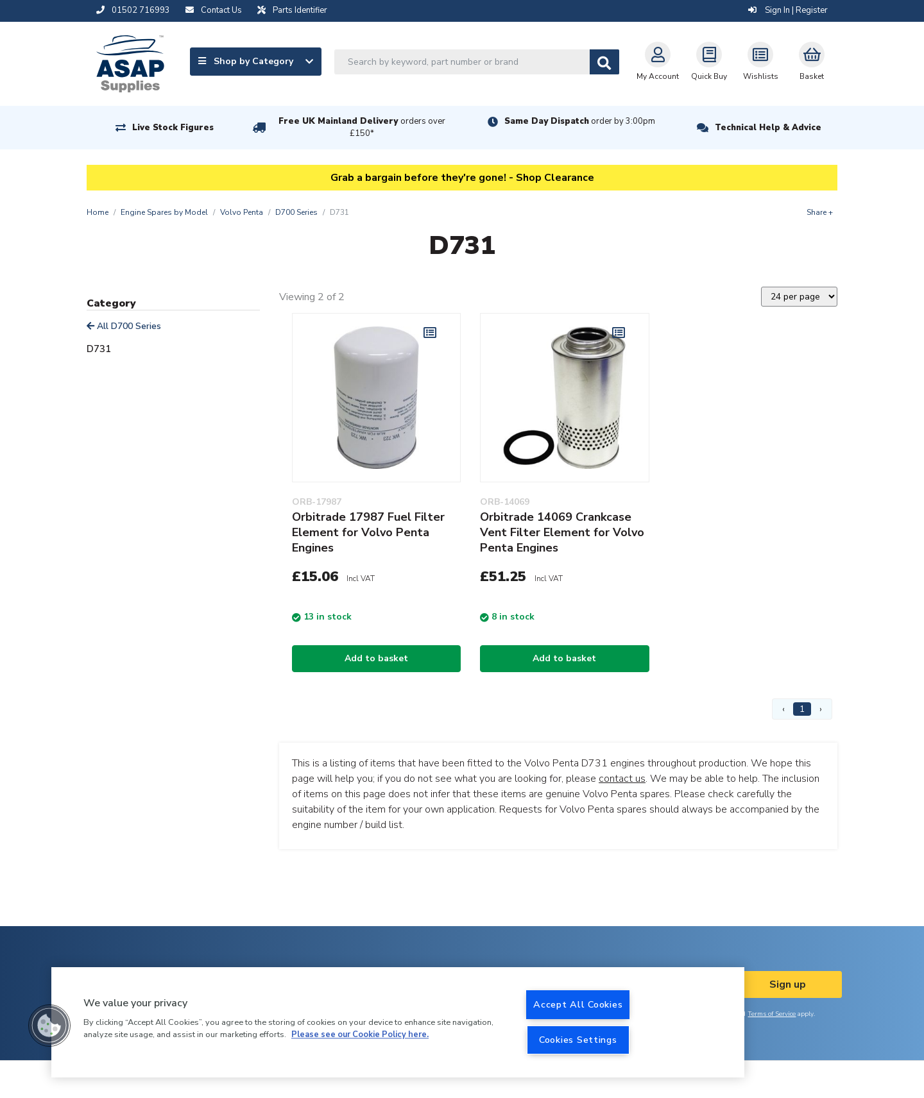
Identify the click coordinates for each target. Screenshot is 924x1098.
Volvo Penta (241, 212)
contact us (622, 779)
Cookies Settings (578, 1039)
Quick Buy (709, 61)
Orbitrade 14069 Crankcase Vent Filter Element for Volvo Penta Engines (562, 532)
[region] (397, 1022)
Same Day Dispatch (579, 121)
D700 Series (296, 212)
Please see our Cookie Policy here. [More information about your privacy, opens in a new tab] (360, 1035)
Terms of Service (772, 1013)
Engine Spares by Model (164, 212)
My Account (658, 61)
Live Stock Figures (173, 127)
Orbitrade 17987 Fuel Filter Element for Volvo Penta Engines (368, 532)
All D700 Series (124, 326)
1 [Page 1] (802, 709)
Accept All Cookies (577, 1004)
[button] (49, 1025)
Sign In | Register (788, 10)
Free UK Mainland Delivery (361, 127)
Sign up (787, 984)
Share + (820, 212)
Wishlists (760, 61)
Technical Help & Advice (768, 127)
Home (97, 212)
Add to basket (376, 658)
